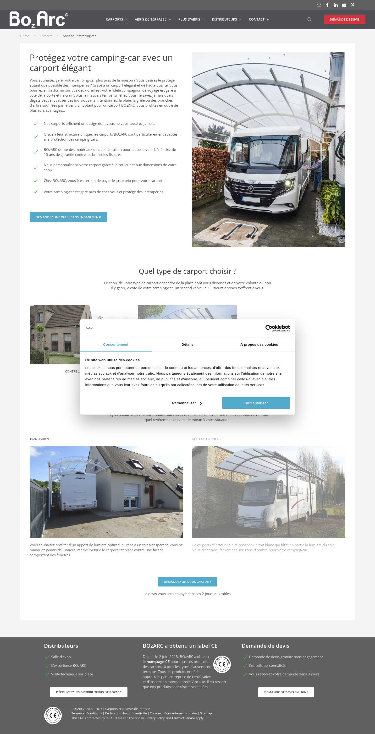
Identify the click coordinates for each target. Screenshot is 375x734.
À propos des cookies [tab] (259, 344)
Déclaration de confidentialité (126, 713)
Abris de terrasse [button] (153, 19)
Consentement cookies (180, 713)
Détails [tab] (187, 344)
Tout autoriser (256, 403)
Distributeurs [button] (227, 19)
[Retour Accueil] (39, 19)
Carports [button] (117, 19)
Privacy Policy (155, 718)
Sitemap (206, 713)
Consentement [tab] (115, 344)
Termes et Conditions (87, 713)
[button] (309, 19)
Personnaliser (187, 403)
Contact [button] (259, 19)
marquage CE (158, 661)
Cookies (155, 713)
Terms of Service (183, 718)
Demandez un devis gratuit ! (187, 582)
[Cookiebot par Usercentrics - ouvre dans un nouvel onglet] (269, 328)
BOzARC (77, 709)
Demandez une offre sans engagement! (68, 217)
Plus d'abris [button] (191, 19)
